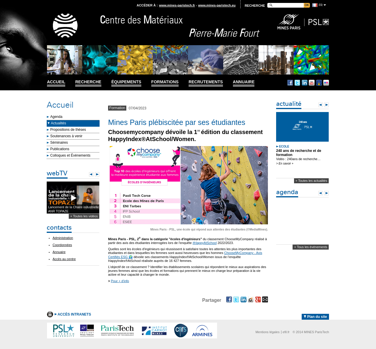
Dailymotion (319, 83)
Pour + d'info (120, 281)
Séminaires (59, 142)
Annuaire (244, 82)
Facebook (290, 83)
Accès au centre (64, 259)
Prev (91, 174)
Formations (165, 82)
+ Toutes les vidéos (84, 216)
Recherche (88, 82)
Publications (59, 149)
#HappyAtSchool (205, 243)
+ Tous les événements (310, 247)
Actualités (58, 123)
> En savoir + (284, 163)
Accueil (56, 82)
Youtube (312, 83)
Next (97, 174)
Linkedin (305, 83)
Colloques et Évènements (70, 155)
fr (321, 5)
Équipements (126, 82)
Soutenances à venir (66, 136)
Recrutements (206, 82)
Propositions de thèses (68, 130)
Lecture (73, 198)
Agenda (56, 117)
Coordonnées (62, 245)
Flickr (326, 83)
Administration (63, 238)
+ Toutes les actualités (311, 180)
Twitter (297, 83)
